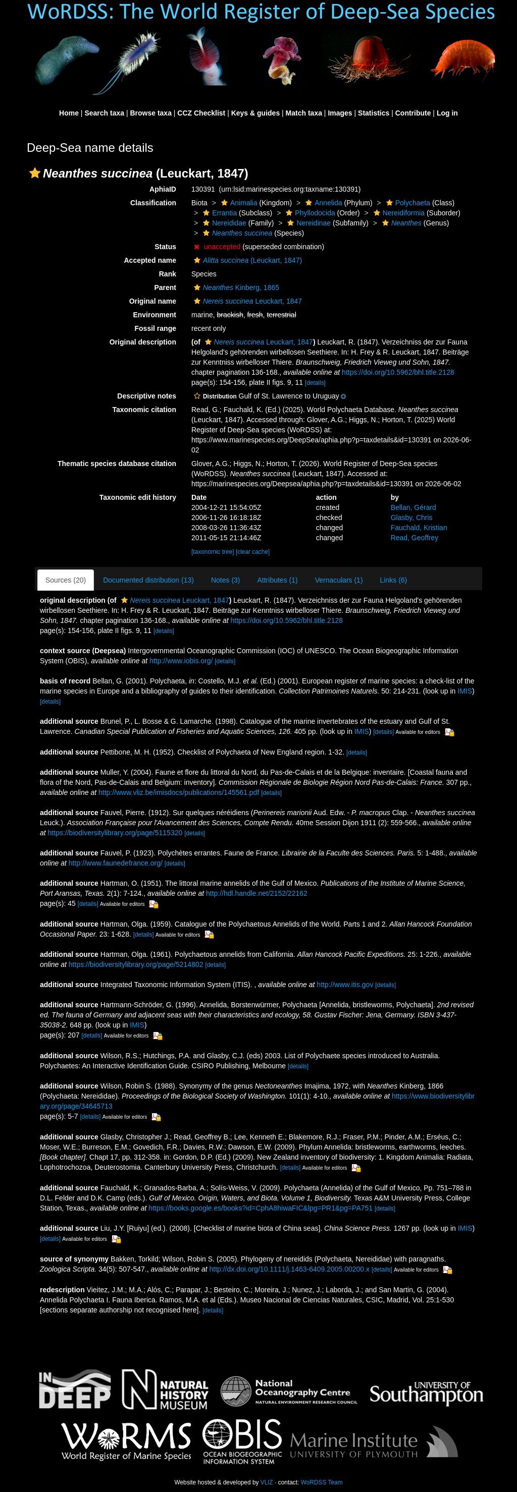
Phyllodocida (309, 213)
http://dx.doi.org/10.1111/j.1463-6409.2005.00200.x (289, 1269)
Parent (165, 287)
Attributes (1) (277, 580)
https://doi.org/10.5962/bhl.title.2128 (398, 372)
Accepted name (150, 260)
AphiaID (162, 189)
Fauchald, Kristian (419, 528)
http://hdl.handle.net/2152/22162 (256, 893)
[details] (315, 382)
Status (165, 247)
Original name (152, 301)
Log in (447, 113)
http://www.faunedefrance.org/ (116, 863)
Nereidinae (308, 223)
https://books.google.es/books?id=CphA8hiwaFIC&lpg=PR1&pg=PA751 (260, 1208)
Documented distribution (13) (148, 580)
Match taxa (304, 113)
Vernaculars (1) (339, 580)
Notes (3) (225, 580)
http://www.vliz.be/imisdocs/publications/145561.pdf (178, 792)
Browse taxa (150, 113)
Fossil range (155, 328)
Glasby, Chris (412, 517)
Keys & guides (255, 113)
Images (340, 113)
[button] (35, 173)
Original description (143, 342)
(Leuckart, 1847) (246, 260)
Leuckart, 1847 (246, 301)
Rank (167, 274)
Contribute (413, 113)
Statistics (373, 113)
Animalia (238, 203)
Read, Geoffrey (415, 538)
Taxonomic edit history (137, 497)
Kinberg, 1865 (235, 287)
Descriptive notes (146, 396)
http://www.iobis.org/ (181, 661)
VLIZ (267, 1482)
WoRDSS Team (322, 1482)
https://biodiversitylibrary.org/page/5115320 (115, 833)
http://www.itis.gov (345, 985)
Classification (153, 203)
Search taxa (104, 113)
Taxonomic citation (144, 410)
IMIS (464, 691)
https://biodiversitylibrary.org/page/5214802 (136, 964)
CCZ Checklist (201, 113)
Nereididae (223, 223)
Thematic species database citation (117, 464)
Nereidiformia (398, 213)
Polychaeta (407, 203)
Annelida (322, 203)
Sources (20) (65, 580)
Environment (154, 315)
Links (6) (393, 580)
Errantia (218, 213)
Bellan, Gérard (413, 507)
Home (69, 113)
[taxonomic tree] (212, 551)
